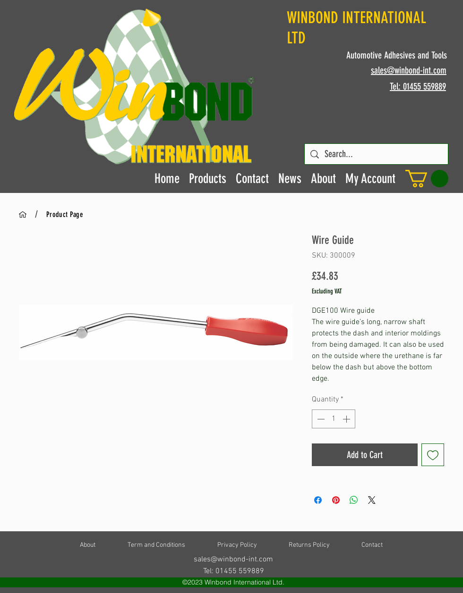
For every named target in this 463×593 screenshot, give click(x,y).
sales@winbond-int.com (233, 559)
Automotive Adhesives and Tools (396, 55)
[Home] (22, 214)
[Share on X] (371, 500)
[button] (426, 178)
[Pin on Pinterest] (336, 500)
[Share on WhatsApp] (354, 500)
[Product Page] (65, 214)
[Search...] (376, 154)
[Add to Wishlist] (432, 454)
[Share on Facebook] (318, 500)
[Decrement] (319, 419)
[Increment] (347, 419)
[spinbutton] (333, 419)
